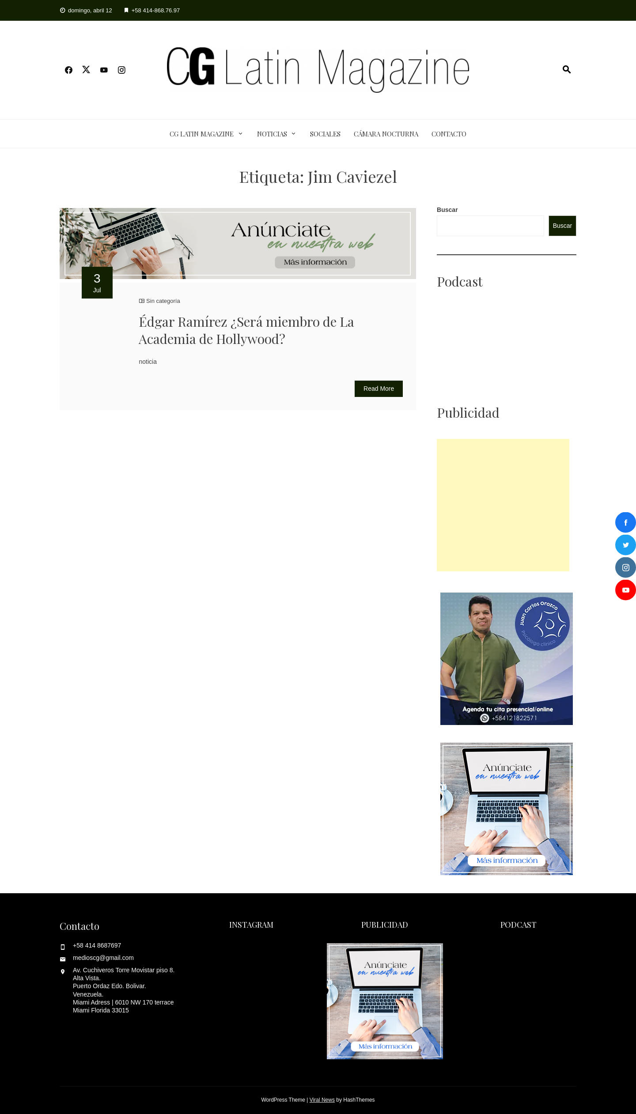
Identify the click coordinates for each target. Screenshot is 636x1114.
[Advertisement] (503, 505)
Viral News (322, 1100)
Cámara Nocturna (386, 133)
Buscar (447, 209)
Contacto (449, 133)
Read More (378, 388)
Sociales (325, 133)
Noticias (272, 133)
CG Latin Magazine (202, 133)
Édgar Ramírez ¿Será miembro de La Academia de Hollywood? (246, 330)
